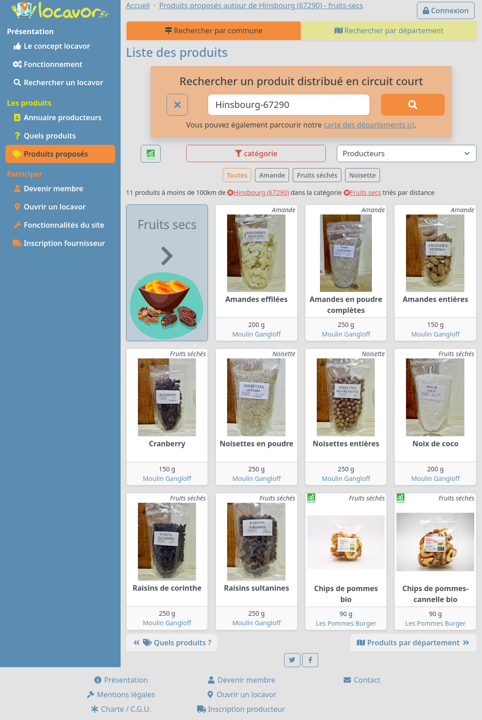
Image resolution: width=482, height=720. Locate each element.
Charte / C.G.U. (120, 709)
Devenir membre (48, 189)
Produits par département (413, 643)
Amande (272, 175)
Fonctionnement (47, 64)
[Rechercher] (412, 105)
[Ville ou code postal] (289, 105)
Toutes (237, 175)
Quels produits (44, 136)
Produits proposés (50, 154)
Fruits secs (362, 192)
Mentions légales (120, 694)
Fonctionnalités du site (58, 225)
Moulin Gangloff (256, 334)
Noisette (362, 175)
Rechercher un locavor (58, 82)
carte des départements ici (369, 125)
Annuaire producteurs (57, 117)
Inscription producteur (241, 709)
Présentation (120, 680)
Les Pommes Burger (346, 623)
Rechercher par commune (214, 31)
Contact (361, 680)
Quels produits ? (171, 643)
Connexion (446, 10)
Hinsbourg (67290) (258, 192)
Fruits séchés (317, 175)
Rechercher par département (389, 31)
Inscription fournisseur (59, 243)
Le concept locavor (51, 46)
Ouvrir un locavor (49, 207)
